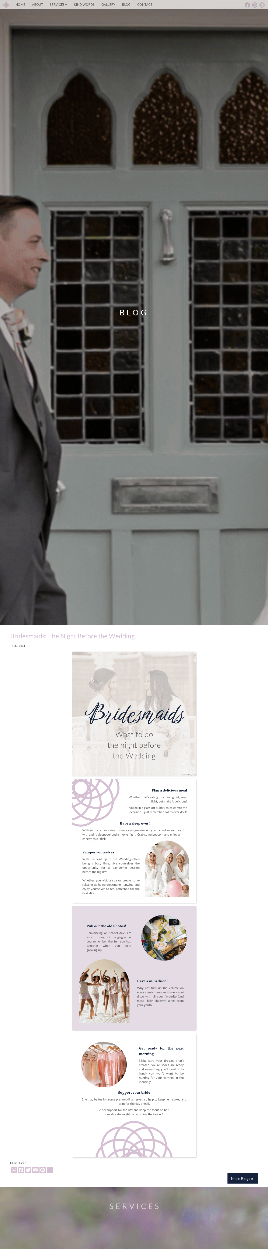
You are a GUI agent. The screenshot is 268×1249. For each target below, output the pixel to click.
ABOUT (37, 4)
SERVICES (58, 4)
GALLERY (108, 4)
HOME (20, 4)
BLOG (126, 4)
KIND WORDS (84, 4)
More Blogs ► (243, 1178)
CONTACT (145, 4)
